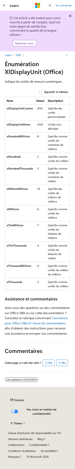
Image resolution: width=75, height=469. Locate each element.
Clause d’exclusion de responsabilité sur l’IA (34, 433)
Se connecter (64, 5)
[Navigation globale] (4, 5)
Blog (40, 439)
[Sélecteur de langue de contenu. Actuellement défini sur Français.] (17, 400)
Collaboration (16, 445)
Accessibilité (48, 451)
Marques (13, 457)
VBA (18, 55)
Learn (8, 55)
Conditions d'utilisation (22, 451)
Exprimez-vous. (24, 43)
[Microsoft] (37, 5)
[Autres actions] (66, 55)
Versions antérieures (20, 439)
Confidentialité (38, 445)
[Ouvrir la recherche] (50, 5)
